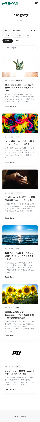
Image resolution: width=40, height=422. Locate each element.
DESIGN (8, 41)
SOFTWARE (30, 30)
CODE (7, 35)
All (6, 30)
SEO (18, 41)
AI (28, 35)
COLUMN (18, 35)
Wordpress (16, 30)
